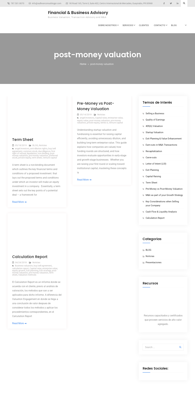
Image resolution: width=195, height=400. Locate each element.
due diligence (44, 151)
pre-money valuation (38, 155)
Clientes (144, 25)
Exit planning (32, 270)
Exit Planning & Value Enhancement (164, 138)
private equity (24, 157)
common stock (30, 151)
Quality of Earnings (155, 119)
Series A (104, 122)
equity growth (18, 270)
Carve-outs (151, 157)
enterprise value (115, 118)
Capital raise (101, 118)
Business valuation (24, 266)
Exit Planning (152, 170)
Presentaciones (153, 262)
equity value (82, 120)
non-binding (43, 153)
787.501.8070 (17, 3)
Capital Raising (153, 176)
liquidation (32, 153)
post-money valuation (99, 120)
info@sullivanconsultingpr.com (46, 3)
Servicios (127, 25)
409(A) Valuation (154, 126)
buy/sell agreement (43, 266)
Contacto (159, 25)
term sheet (37, 157)
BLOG (174, 25)
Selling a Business (155, 113)
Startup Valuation (154, 132)
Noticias (43, 145)
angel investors (22, 148)
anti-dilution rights (38, 148)
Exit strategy (45, 270)
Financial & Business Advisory (78, 12)
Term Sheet (22, 139)
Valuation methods (27, 275)
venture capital (50, 157)
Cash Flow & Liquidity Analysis (161, 211)
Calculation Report (30, 256)
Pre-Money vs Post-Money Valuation (164, 189)
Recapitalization (154, 151)
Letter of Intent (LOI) (156, 163)
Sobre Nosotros (107, 25)
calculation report (20, 268)
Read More (18, 202)
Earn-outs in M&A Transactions (161, 144)
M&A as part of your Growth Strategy (164, 195)
